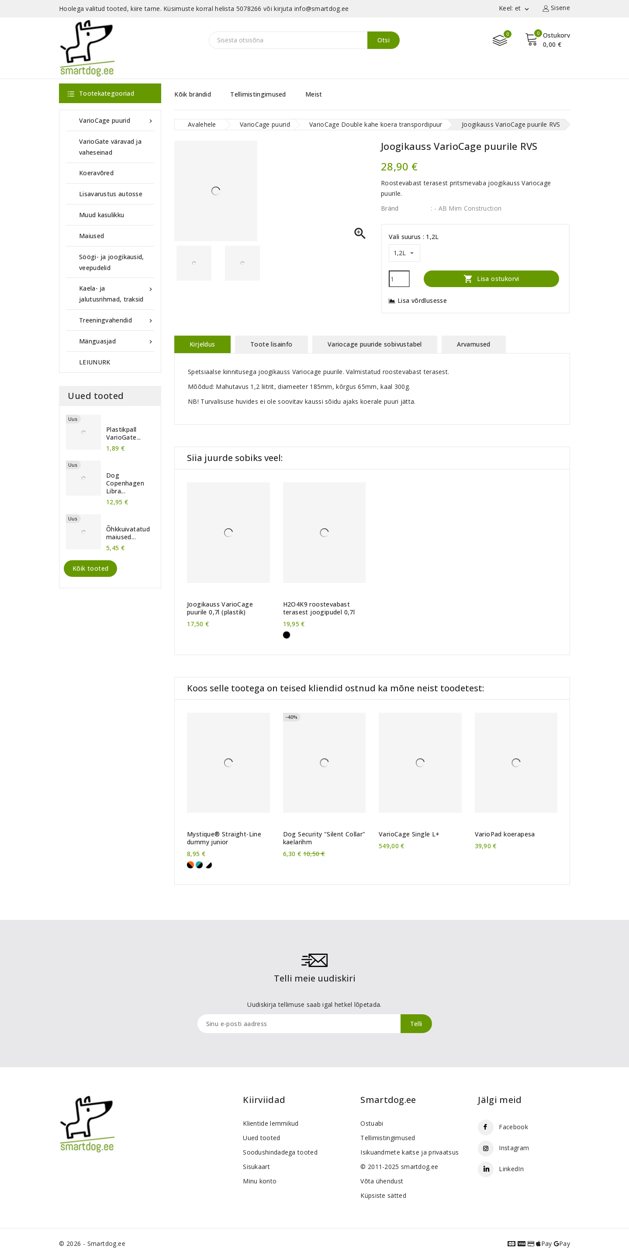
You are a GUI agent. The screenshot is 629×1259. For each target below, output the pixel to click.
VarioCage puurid (116, 120)
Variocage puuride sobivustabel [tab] (375, 344)
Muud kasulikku (101, 215)
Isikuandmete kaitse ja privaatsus (409, 1152)
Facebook (513, 1127)
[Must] (286, 634)
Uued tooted (261, 1138)
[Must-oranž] (190, 864)
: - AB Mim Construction (466, 208)
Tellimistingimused (258, 94)
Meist (313, 94)
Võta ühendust (381, 1181)
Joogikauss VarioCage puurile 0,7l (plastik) (220, 608)
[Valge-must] (208, 864)
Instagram (514, 1148)
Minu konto (259, 1181)
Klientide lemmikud (270, 1123)
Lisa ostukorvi (491, 279)
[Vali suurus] (404, 253)
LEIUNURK (94, 362)
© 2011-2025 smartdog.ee (399, 1166)
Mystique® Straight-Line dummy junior (224, 838)
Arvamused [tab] (474, 344)
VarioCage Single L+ (409, 834)
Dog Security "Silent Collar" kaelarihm (324, 838)
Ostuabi (371, 1123)
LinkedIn (511, 1169)
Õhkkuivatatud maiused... (128, 533)
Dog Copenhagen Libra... (125, 483)
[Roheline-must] (199, 864)
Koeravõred (96, 173)
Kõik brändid (192, 94)
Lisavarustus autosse (110, 194)
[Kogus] (399, 279)
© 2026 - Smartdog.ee (92, 1243)
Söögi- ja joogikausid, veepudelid (111, 262)
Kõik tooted (90, 568)
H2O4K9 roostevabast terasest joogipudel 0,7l (319, 608)
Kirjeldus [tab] (202, 344)
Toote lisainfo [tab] (271, 344)
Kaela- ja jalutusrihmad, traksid (116, 293)
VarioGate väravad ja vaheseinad (110, 146)
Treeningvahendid (116, 320)
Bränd (390, 208)
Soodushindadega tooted (280, 1152)
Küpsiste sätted (383, 1195)
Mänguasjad (116, 341)
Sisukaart (256, 1166)
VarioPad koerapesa (505, 834)
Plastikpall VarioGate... (123, 433)
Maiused (91, 236)
